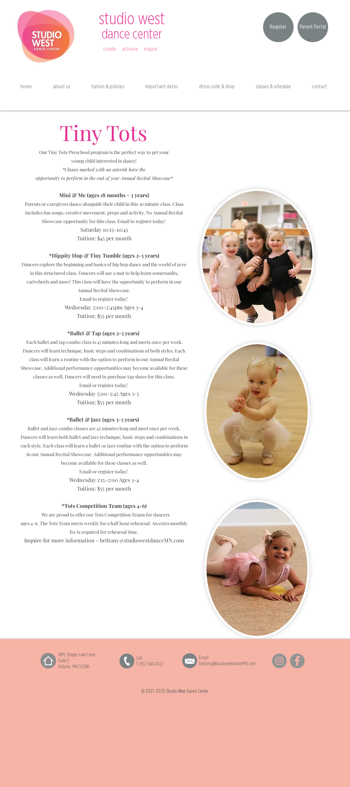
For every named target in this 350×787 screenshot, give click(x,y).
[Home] (48, 661)
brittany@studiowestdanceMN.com (142, 540)
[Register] (278, 27)
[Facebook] (297, 661)
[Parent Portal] (313, 27)
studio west (132, 19)
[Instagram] (279, 661)
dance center (132, 34)
